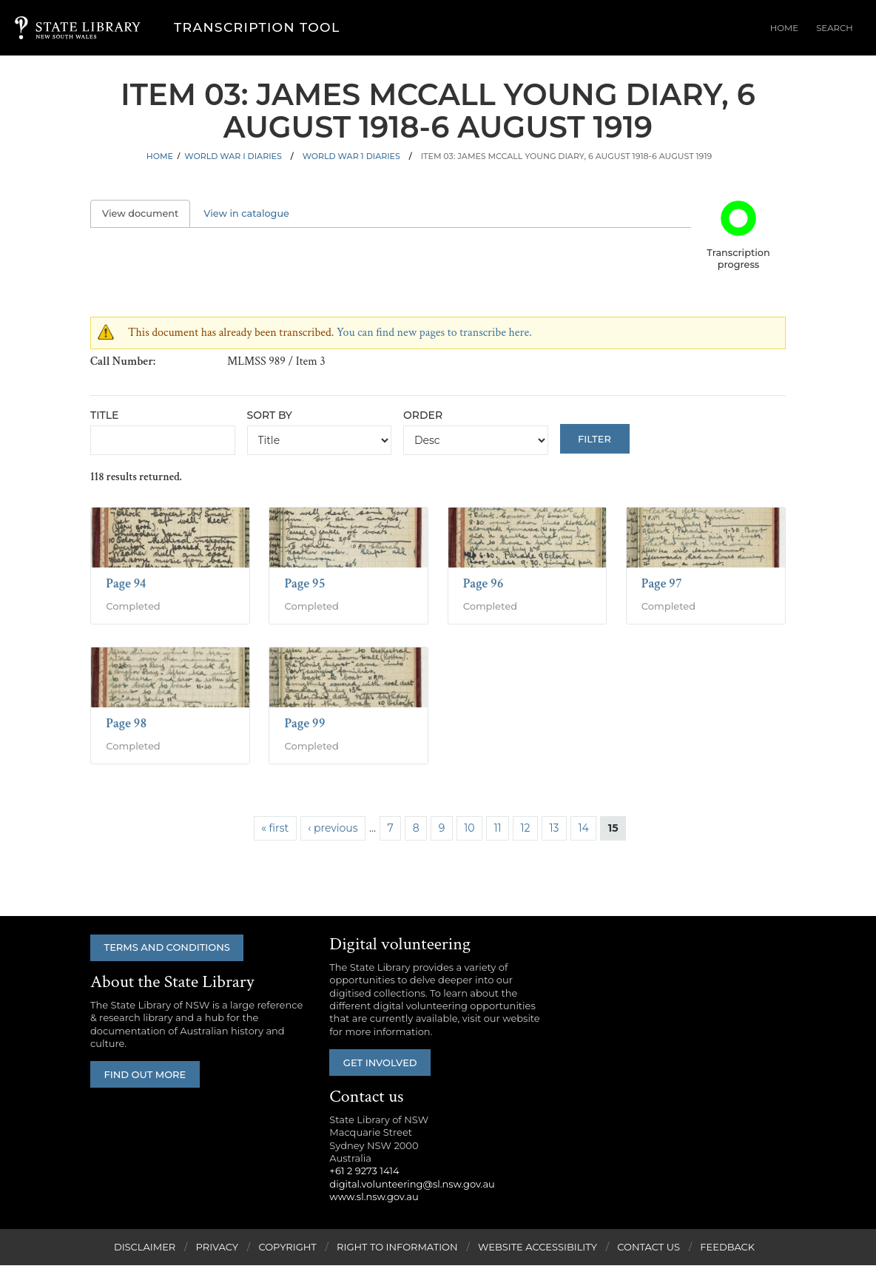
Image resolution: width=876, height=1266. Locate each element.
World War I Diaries (232, 156)
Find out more (148, 1075)
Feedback (727, 1247)
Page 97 (661, 583)
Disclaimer (144, 1247)
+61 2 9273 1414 (364, 1171)
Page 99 (304, 723)
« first (275, 828)
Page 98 (126, 723)
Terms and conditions (169, 948)
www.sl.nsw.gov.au (373, 1197)
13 (554, 828)
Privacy (217, 1247)
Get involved (383, 1062)
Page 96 (483, 583)
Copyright (287, 1247)
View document (146, 213)
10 (469, 828)
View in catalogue (246, 213)
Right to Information (397, 1247)
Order (422, 415)
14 (583, 828)
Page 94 (126, 583)
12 (525, 828)
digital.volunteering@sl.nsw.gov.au (412, 1184)
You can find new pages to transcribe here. (434, 332)
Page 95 (304, 583)
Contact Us (648, 1247)
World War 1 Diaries (351, 156)
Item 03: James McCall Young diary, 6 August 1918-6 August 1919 (566, 156)
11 (497, 828)
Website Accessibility (537, 1247)
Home (798, 29)
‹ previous (332, 828)
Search (839, 29)
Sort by (269, 415)
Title (104, 415)
